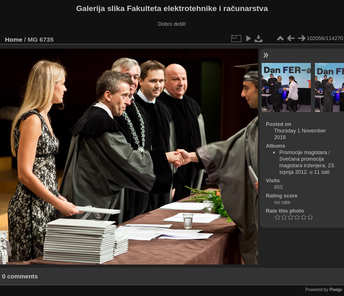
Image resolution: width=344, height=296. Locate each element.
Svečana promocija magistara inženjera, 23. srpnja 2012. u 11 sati (307, 165)
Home (14, 39)
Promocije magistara (303, 152)
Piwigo (336, 289)
